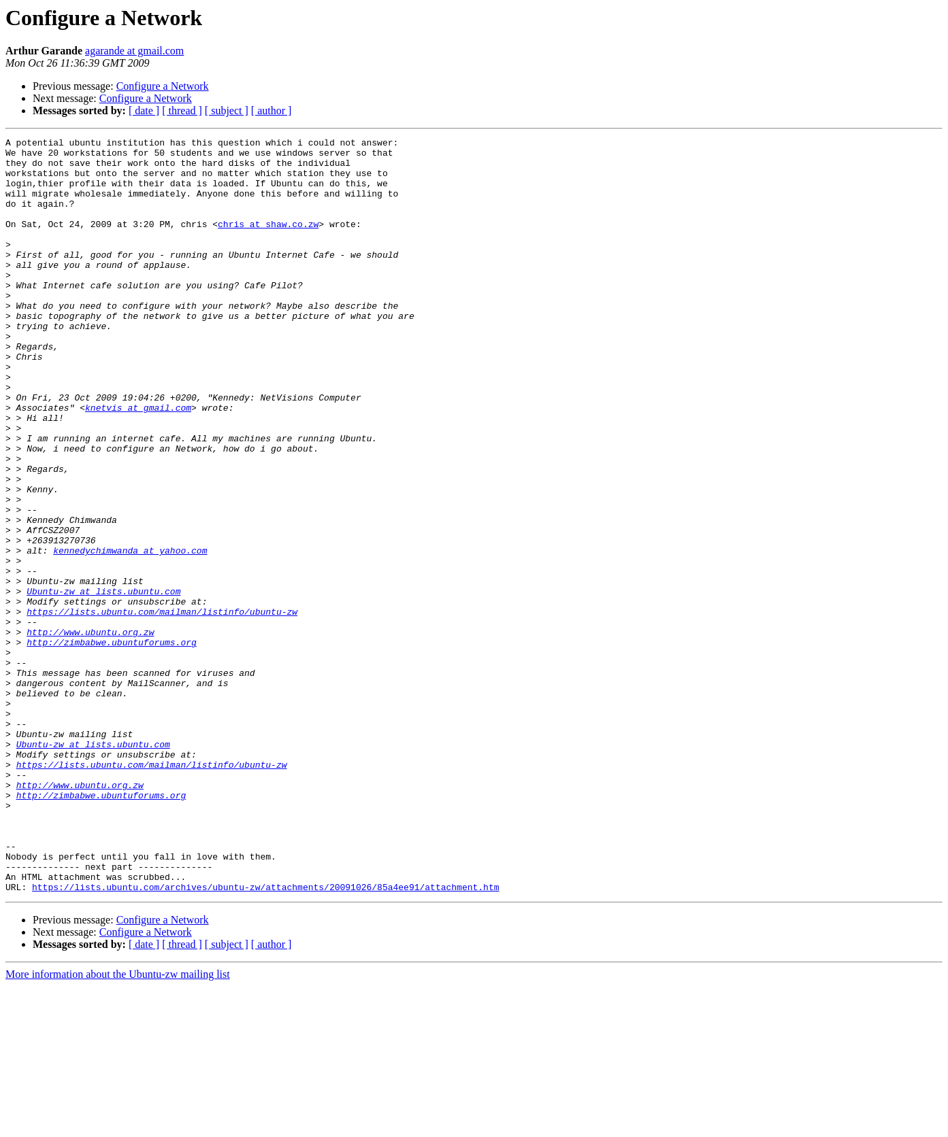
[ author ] (271, 110)
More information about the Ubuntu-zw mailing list (117, 1125)
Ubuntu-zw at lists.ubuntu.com (103, 683)
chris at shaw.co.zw (268, 242)
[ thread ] (182, 110)
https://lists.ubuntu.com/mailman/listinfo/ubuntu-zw (162, 707)
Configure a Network (162, 86)
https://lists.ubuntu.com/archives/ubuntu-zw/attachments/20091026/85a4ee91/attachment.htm (265, 1038)
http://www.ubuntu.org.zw (90, 732)
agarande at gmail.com (134, 50)
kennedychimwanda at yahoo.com (130, 634)
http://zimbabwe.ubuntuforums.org (112, 744)
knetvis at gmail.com (138, 462)
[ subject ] (226, 110)
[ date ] (144, 110)
